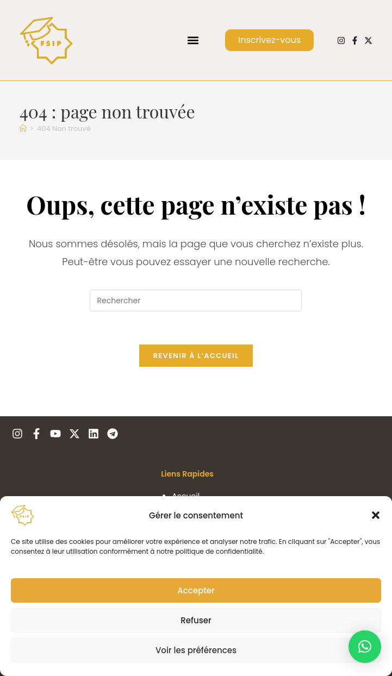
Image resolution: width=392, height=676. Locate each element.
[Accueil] (23, 128)
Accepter (195, 590)
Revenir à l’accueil (196, 355)
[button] (375, 515)
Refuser (196, 620)
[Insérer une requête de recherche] (196, 300)
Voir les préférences (196, 650)
